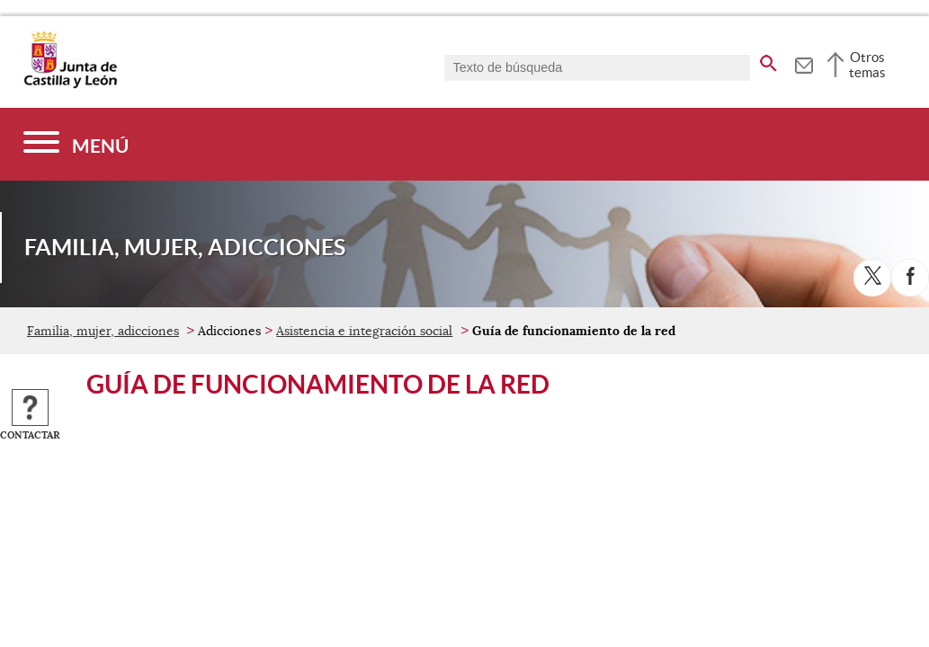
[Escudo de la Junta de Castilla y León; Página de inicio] (70, 84)
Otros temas (867, 64)
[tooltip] (803, 63)
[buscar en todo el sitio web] (768, 60)
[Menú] (76, 144)
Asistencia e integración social (364, 331)
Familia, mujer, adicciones (103, 331)
